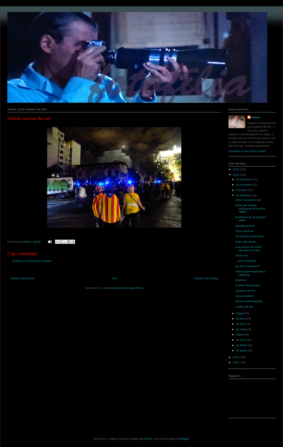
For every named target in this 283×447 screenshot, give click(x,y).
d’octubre (242, 190)
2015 (236, 169)
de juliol (241, 318)
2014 (236, 174)
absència (240, 280)
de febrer (242, 345)
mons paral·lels (244, 231)
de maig (241, 329)
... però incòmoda (245, 260)
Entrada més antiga (206, 278)
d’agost (241, 313)
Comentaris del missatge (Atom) (123, 288)
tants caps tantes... (246, 241)
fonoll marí (241, 255)
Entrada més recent (22, 278)
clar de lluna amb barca (249, 236)
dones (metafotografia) (249, 301)
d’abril (240, 334)
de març (241, 339)
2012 (236, 362)
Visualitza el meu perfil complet (247, 151)
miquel (256, 117)
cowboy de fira (244, 306)
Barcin (148, 438)
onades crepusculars (247, 285)
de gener (242, 350)
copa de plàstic (244, 296)
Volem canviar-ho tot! (248, 199)
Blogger (184, 438)
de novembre (244, 184)
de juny (241, 323)
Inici (114, 278)
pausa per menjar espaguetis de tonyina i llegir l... (250, 208)
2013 (236, 357)
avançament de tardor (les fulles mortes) (248, 248)
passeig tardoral (245, 225)
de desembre (244, 179)
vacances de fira (245, 290)
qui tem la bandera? (247, 266)
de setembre (244, 195)
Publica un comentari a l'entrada (32, 260)
